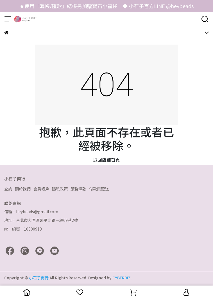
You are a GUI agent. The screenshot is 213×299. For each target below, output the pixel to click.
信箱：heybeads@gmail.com (31, 211)
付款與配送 (99, 189)
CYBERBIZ (121, 277)
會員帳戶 (41, 189)
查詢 (8, 189)
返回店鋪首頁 (106, 159)
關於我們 (23, 189)
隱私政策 (60, 189)
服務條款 (78, 189)
